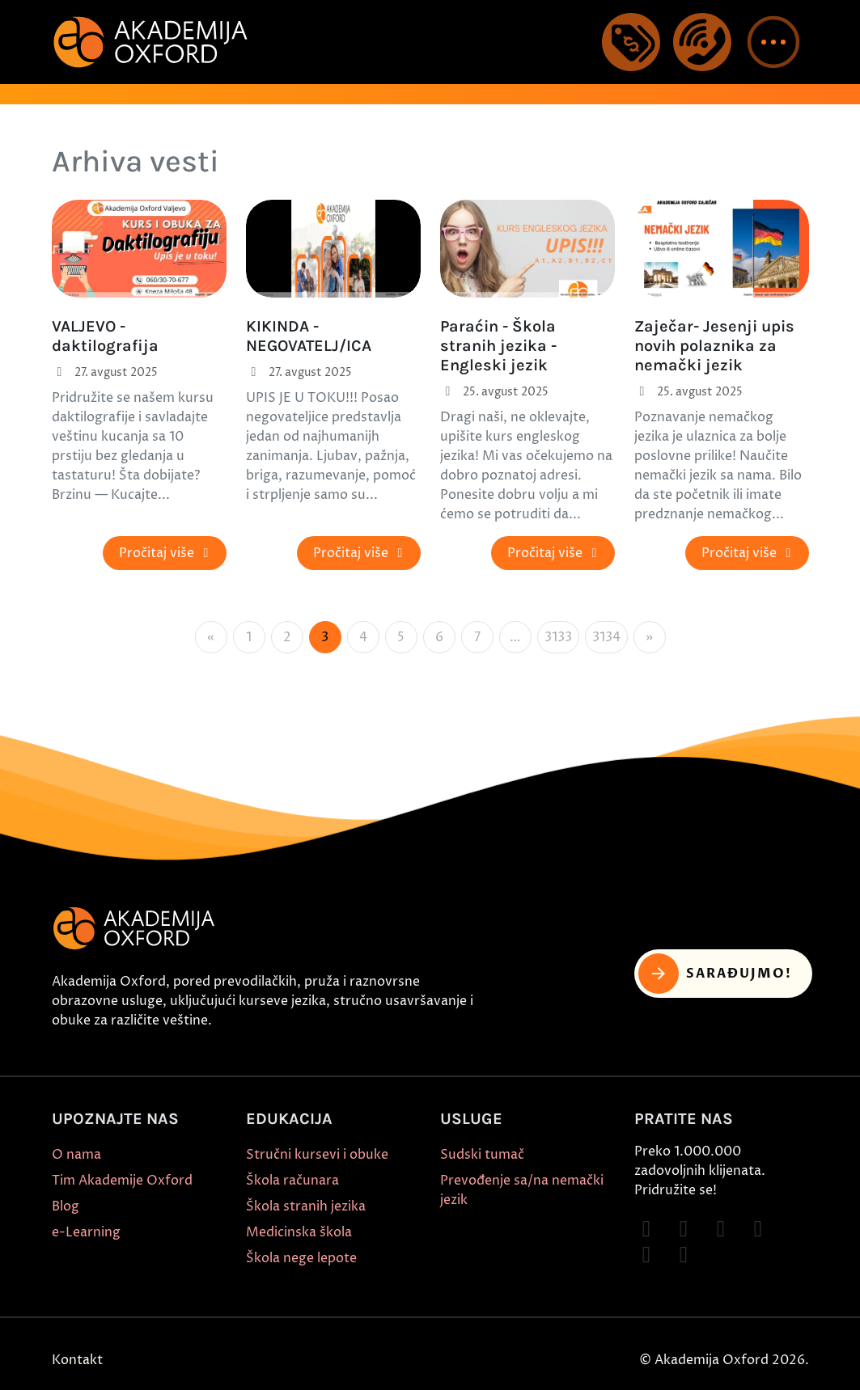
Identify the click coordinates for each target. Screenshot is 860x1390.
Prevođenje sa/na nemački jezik (522, 1190)
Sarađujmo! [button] (715, 973)
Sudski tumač (482, 1155)
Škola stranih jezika (306, 1206)
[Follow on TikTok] (721, 1229)
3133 (558, 637)
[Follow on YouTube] (758, 1229)
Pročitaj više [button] (166, 553)
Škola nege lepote (301, 1258)
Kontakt (77, 1360)
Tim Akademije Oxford (122, 1180)
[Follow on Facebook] (646, 1229)
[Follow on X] (646, 1255)
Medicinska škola (299, 1232)
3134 (606, 637)
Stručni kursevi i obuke (317, 1155)
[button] (773, 42)
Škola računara (292, 1180)
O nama (76, 1155)
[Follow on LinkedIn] (683, 1255)
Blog (65, 1206)
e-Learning (86, 1232)
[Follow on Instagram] (683, 1229)
